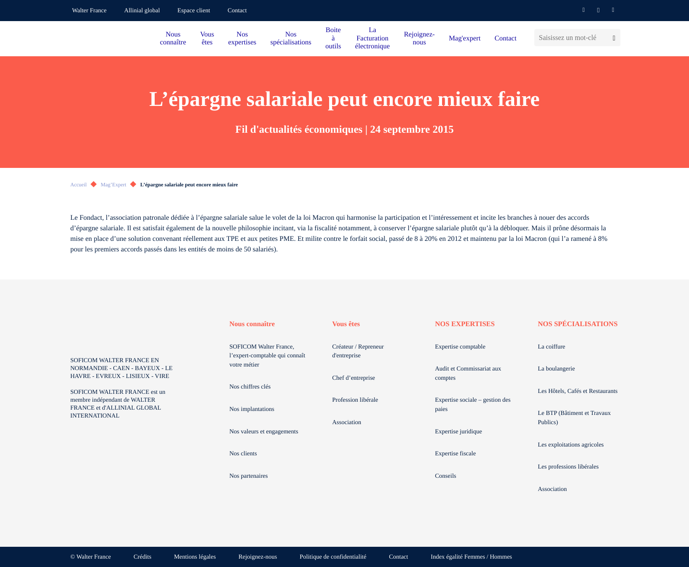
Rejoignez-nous (419, 38)
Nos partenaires (248, 476)
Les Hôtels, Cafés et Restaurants (578, 391)
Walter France (89, 10)
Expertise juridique (458, 432)
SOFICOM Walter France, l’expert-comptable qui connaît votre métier (267, 356)
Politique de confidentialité (333, 557)
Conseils (445, 476)
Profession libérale (355, 400)
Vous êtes (207, 38)
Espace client (194, 10)
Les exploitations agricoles (571, 445)
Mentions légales (195, 557)
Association (346, 422)
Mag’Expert (113, 185)
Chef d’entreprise (353, 378)
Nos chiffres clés (250, 387)
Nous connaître (173, 38)
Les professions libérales (568, 467)
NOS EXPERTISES (465, 324)
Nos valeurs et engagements (263, 432)
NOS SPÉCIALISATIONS (578, 324)
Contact (237, 10)
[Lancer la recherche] (614, 37)
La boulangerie (556, 369)
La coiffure (551, 347)
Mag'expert (464, 38)
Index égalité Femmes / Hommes (471, 557)
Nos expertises (242, 38)
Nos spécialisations (290, 38)
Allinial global (142, 10)
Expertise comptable (460, 347)
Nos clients (243, 454)
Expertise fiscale (455, 454)
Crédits (142, 557)
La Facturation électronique (372, 38)
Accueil (78, 185)
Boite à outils (333, 38)
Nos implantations (251, 409)
